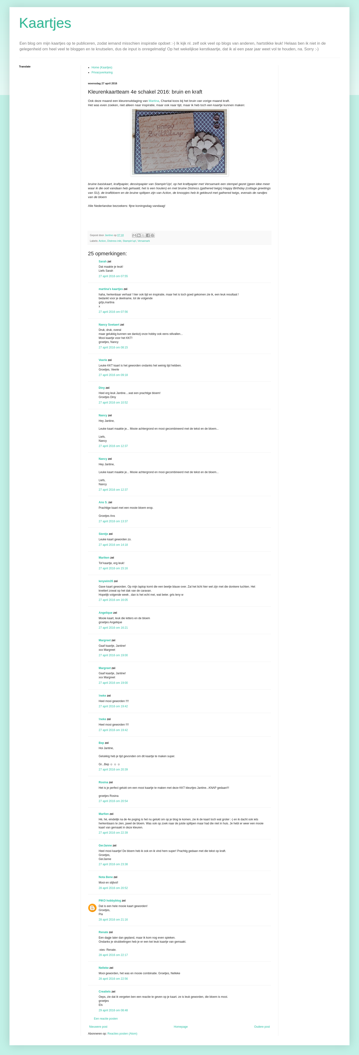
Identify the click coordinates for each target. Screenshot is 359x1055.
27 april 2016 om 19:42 (113, 706)
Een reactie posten (106, 1018)
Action (102, 240)
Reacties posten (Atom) (122, 1033)
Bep (101, 743)
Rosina (103, 782)
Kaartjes (45, 23)
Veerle (103, 360)
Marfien (104, 814)
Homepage (181, 1026)
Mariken (104, 557)
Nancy (103, 415)
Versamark (144, 240)
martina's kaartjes (111, 289)
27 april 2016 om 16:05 (113, 600)
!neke (102, 695)
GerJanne (105, 845)
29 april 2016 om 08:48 (113, 1010)
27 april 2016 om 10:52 (113, 402)
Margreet (105, 640)
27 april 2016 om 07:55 (113, 276)
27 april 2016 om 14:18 (113, 545)
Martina (154, 101)
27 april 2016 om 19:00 (113, 655)
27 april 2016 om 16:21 (113, 627)
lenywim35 (106, 581)
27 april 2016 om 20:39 (113, 769)
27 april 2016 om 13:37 (113, 521)
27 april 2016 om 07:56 (113, 312)
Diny (102, 388)
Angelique (105, 612)
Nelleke (104, 967)
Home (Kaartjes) (102, 67)
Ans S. (103, 502)
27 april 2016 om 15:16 (113, 568)
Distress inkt (114, 240)
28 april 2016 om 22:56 (113, 978)
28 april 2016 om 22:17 (113, 955)
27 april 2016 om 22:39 (113, 832)
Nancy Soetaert (109, 324)
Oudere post (262, 1026)
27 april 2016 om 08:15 (113, 347)
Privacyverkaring (102, 72)
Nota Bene (106, 877)
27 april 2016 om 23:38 (113, 864)
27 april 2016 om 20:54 (113, 801)
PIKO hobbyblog (110, 900)
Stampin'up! (129, 240)
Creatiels (105, 991)
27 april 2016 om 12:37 (113, 446)
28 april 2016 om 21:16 (113, 919)
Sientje (103, 534)
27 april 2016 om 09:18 (113, 375)
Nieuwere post (98, 1026)
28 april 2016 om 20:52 (113, 888)
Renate (103, 932)
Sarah (103, 261)
